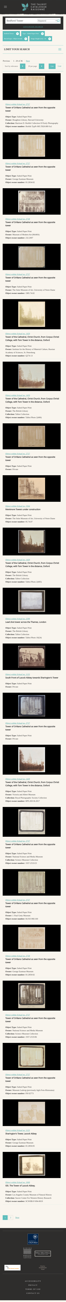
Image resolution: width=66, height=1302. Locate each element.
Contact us (33, 1295)
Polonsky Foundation (12, 1269)
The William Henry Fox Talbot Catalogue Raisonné (33, 7)
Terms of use (33, 1291)
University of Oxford (33, 1239)
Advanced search (33, 27)
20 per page (36, 66)
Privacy (33, 1287)
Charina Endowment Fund (43, 1269)
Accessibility (33, 1283)
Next (28, 61)
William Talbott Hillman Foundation (43, 1254)
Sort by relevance (15, 66)
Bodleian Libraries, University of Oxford (27, 1253)
